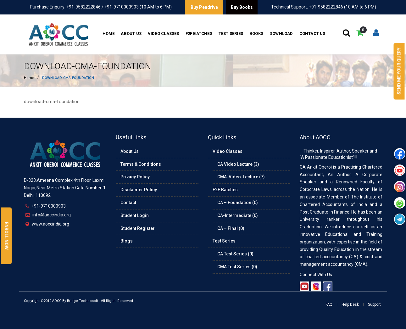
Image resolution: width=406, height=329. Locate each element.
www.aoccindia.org (50, 223)
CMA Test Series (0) (237, 266)
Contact (128, 202)
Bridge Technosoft (82, 301)
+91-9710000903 (48, 206)
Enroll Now (6, 236)
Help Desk (350, 304)
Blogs (126, 240)
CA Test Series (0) (235, 253)
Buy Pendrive (204, 7)
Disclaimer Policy (138, 189)
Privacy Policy (135, 176)
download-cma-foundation (87, 66)
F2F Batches (199, 33)
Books (256, 33)
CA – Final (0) (230, 228)
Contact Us (312, 33)
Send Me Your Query (399, 71)
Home (109, 33)
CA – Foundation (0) (237, 202)
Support (374, 304)
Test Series (231, 33)
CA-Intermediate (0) (237, 215)
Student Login (134, 215)
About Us (131, 33)
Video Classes (163, 33)
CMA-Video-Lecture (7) (241, 176)
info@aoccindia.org (51, 214)
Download (281, 33)
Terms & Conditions (140, 164)
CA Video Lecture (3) (238, 164)
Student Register (137, 228)
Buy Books (242, 7)
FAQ (328, 304)
